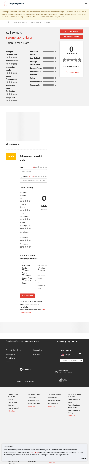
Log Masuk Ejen (73, 427)
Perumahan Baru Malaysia (74, 395)
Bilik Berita (36, 355)
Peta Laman (72, 438)
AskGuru (10, 400)
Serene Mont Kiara (19, 37)
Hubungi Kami (38, 350)
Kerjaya (8, 361)
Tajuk (22, 167)
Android (29, 341)
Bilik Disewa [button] (53, 403)
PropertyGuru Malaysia (13, 395)
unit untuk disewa (71, 37)
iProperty (25, 369)
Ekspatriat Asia (41, 286)
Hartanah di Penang (54, 437)
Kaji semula (24, 176)
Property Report (63, 380)
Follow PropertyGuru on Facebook (65, 341)
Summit (25, 381)
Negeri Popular (53, 423)
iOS (36, 341)
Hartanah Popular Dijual (13, 424)
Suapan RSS (72, 435)
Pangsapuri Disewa (54, 400)
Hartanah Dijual (34, 394)
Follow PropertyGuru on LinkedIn (76, 341)
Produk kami (10, 358)
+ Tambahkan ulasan (72, 72)
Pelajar (41, 270)
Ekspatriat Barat (41, 275)
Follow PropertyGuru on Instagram (69, 341)
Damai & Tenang (26, 281)
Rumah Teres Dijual (34, 403)
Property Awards (63, 371)
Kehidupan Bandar (26, 265)
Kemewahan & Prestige (42, 265)
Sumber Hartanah (13, 408)
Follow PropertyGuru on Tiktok (82, 342)
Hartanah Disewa (54, 394)
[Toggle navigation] (85, 4)
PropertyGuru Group (14, 350)
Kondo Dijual (32, 397)
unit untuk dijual (71, 31)
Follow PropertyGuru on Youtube (72, 341)
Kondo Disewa (52, 397)
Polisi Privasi (34, 452)
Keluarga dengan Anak (27, 276)
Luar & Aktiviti (25, 271)
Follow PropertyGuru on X (79, 342)
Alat (69, 423)
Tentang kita (10, 355)
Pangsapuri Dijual (33, 400)
